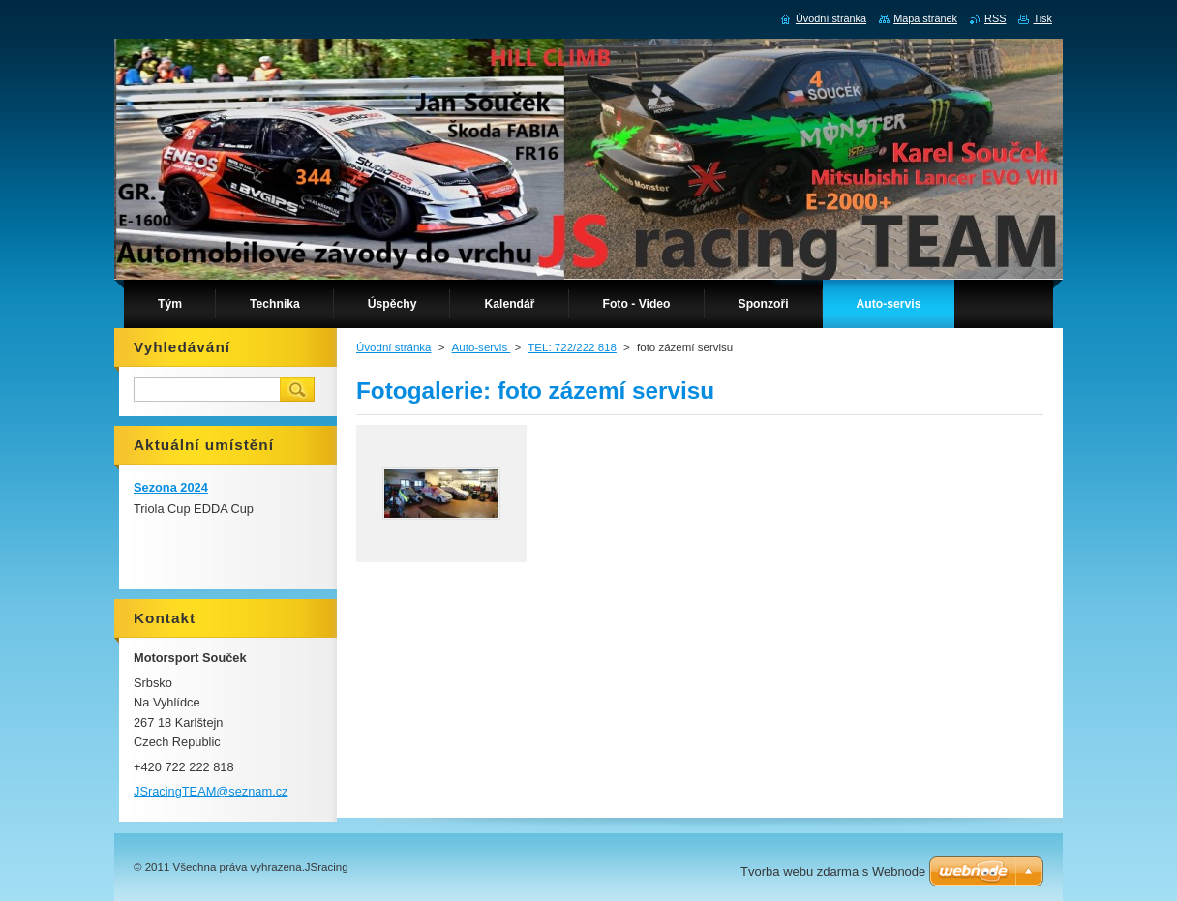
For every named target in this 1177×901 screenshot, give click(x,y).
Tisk (1042, 18)
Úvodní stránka (393, 347)
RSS (995, 18)
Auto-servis (481, 347)
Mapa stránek (925, 18)
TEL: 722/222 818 (572, 347)
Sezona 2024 (171, 487)
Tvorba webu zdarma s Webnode (832, 871)
